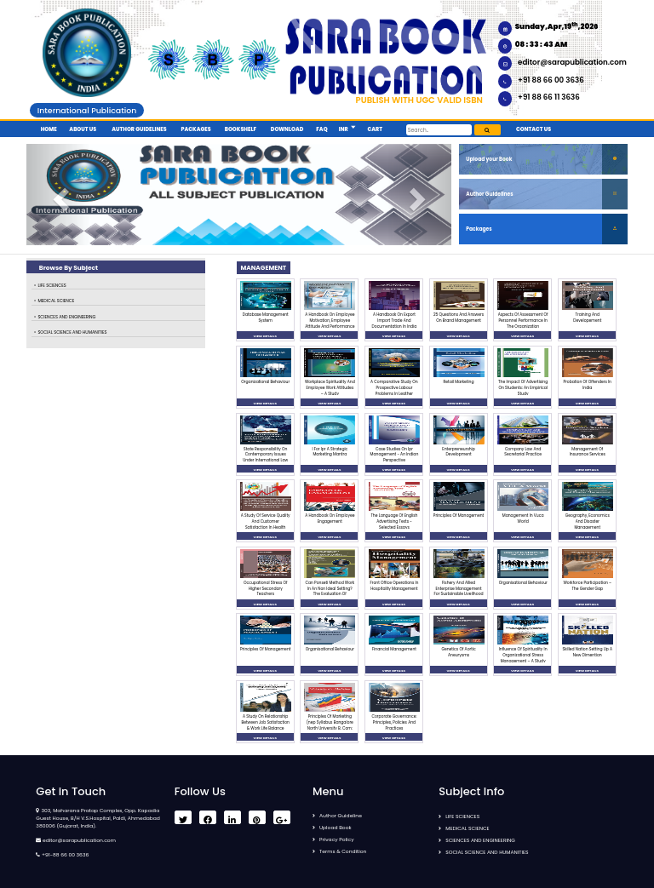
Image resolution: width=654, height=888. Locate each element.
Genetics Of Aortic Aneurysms (458, 652)
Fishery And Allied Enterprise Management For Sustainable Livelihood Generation (459, 591)
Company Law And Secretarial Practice (523, 452)
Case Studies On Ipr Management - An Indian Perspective (394, 455)
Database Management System (266, 318)
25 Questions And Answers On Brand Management (458, 318)
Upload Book (335, 827)
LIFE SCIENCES (51, 286)
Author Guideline (340, 815)
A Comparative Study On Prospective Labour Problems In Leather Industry (394, 390)
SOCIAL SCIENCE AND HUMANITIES (71, 332)
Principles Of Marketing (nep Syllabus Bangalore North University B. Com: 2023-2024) (330, 724)
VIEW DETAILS (265, 336)
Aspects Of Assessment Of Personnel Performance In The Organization (523, 320)
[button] (352, 127)
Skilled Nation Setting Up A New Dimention (587, 652)
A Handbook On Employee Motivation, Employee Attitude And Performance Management (329, 323)
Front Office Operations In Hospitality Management (394, 586)
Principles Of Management (458, 515)
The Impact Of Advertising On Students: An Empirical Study (523, 388)
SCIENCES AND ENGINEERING (66, 317)
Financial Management (394, 649)
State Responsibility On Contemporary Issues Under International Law (265, 455)
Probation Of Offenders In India (587, 385)
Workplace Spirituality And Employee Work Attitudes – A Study (330, 388)
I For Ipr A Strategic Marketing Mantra (329, 452)
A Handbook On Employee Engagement (329, 518)
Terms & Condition (342, 851)
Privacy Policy (336, 839)
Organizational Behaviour (265, 382)
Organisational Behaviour (523, 583)
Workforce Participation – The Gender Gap (587, 586)
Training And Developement (587, 318)
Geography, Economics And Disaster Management (587, 521)
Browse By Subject (68, 267)
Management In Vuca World (523, 518)
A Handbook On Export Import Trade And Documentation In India (394, 320)
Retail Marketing (459, 382)
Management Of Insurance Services (587, 452)
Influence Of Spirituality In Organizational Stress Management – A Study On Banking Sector (523, 657)
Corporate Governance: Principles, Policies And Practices (393, 722)
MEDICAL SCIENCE (55, 301)
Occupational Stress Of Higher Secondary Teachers (265, 589)
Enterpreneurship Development (458, 452)
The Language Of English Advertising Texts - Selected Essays (393, 521)
